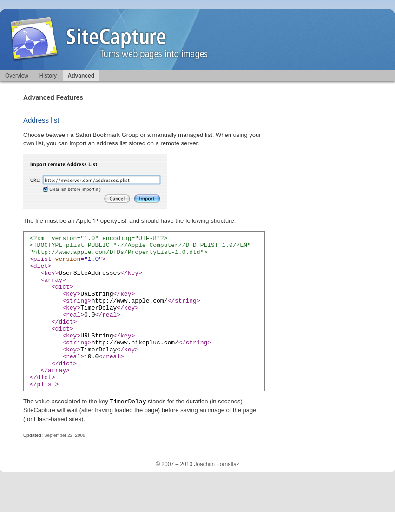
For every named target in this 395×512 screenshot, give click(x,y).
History (48, 75)
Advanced (81, 75)
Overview (16, 75)
